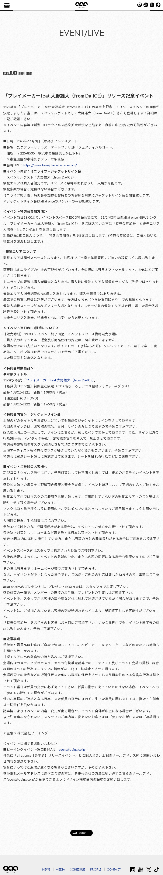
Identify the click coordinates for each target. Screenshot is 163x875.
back (79, 836)
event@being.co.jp (72, 762)
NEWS (46, 869)
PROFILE (95, 869)
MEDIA (60, 869)
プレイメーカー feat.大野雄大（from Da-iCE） (60, 386)
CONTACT (114, 869)
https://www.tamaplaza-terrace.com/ (50, 167)
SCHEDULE (77, 869)
